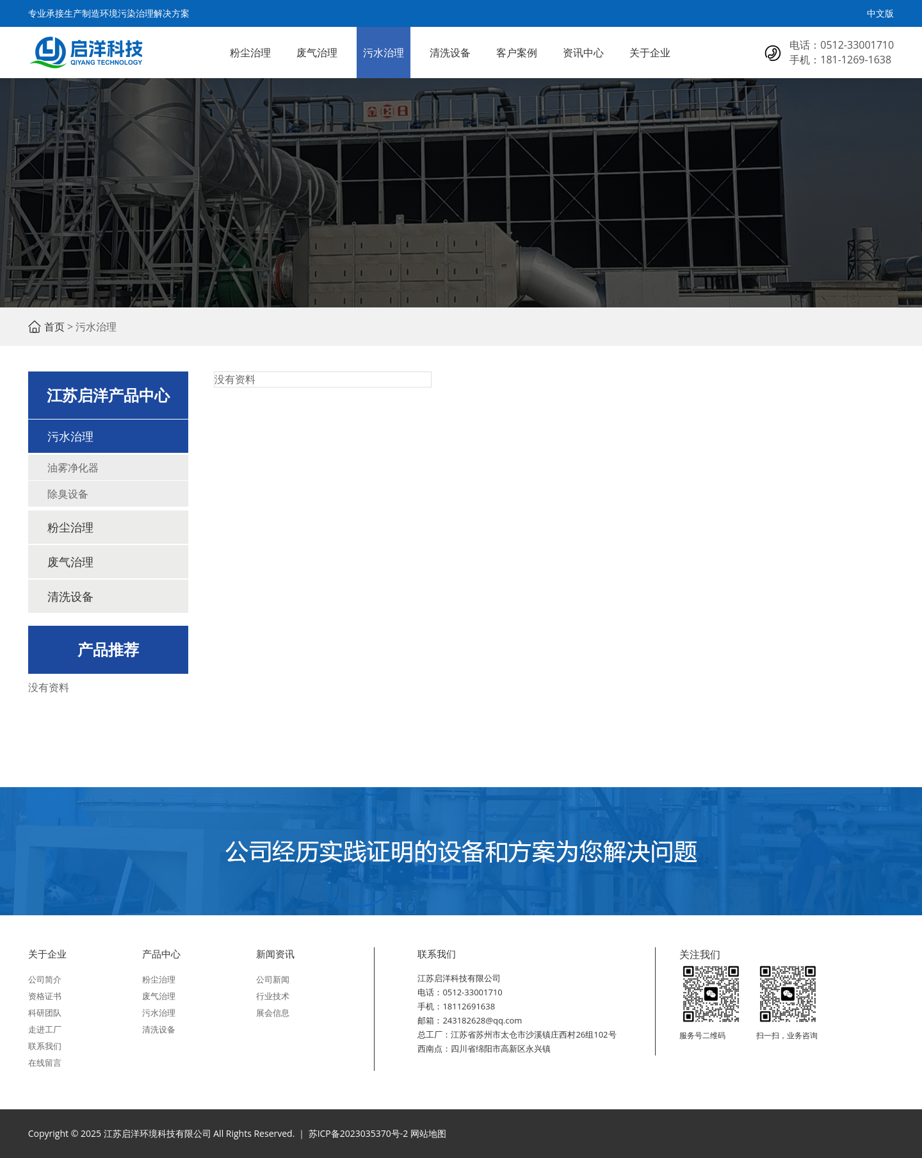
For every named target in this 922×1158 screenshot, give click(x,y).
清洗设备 (450, 52)
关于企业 (649, 52)
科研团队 (44, 1012)
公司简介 (44, 979)
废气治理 (316, 52)
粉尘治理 (250, 52)
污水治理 (383, 52)
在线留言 (44, 1062)
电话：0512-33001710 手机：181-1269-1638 (841, 52)
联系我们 (44, 1046)
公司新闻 (272, 979)
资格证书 (44, 996)
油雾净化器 (73, 468)
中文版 (880, 13)
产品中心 (161, 953)
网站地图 (428, 1133)
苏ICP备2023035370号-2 (358, 1133)
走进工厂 (44, 1029)
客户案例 (516, 52)
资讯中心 (583, 52)
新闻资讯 (275, 953)
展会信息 (272, 1012)
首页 (54, 327)
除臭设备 (67, 494)
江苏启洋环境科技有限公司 (85, 52)
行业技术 (272, 996)
